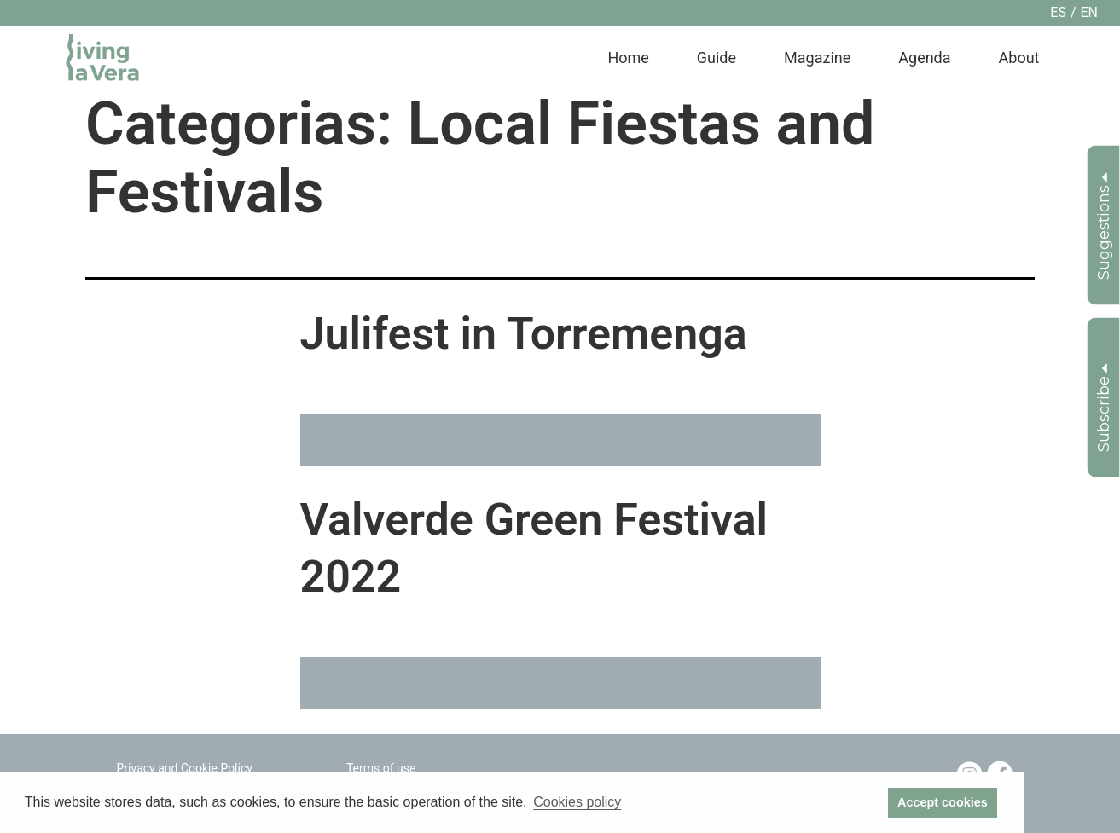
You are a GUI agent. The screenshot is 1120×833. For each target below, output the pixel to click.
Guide (716, 58)
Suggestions (1103, 226)
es (1058, 12)
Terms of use (381, 768)
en (1089, 12)
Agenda (924, 58)
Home (627, 58)
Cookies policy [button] (577, 802)
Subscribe (1103, 408)
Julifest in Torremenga (523, 334)
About (1019, 58)
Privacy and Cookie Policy (184, 768)
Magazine (817, 58)
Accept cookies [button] (942, 802)
